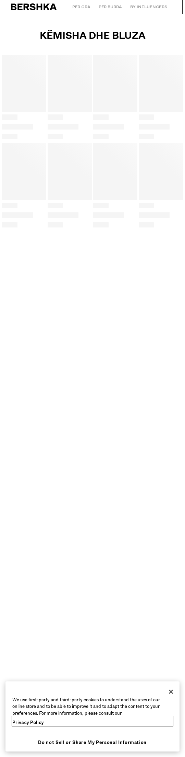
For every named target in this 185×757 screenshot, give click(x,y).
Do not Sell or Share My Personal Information (92, 742)
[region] (92, 716)
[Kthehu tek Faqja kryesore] (34, 7)
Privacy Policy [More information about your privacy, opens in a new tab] (28, 722)
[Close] (170, 691)
